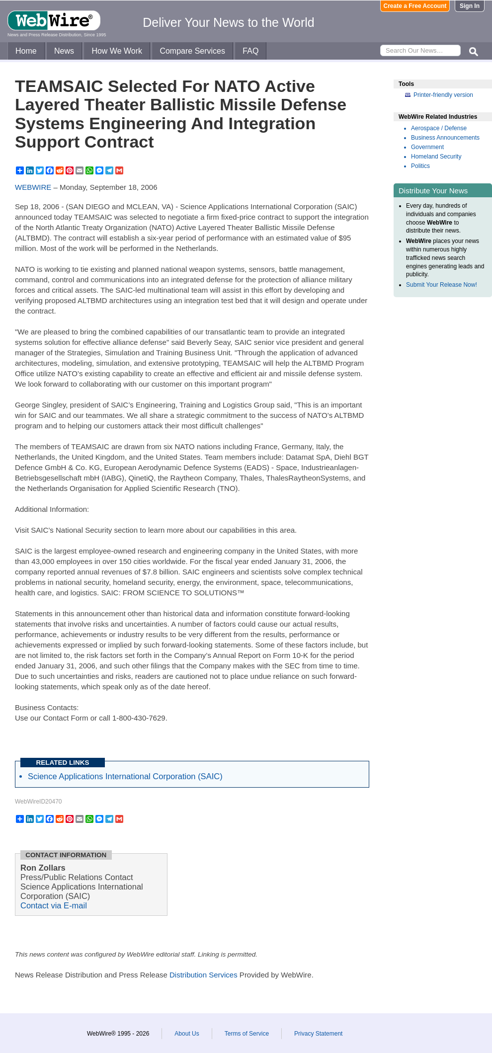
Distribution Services (203, 975)
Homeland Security (436, 156)
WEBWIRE (33, 187)
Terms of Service (247, 1033)
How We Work (116, 51)
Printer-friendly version (443, 94)
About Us (186, 1033)
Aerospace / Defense (439, 128)
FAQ (250, 51)
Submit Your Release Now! (441, 284)
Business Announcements (445, 137)
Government (427, 147)
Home (26, 51)
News (64, 51)
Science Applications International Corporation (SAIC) (125, 776)
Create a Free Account (415, 5)
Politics (420, 165)
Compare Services (192, 51)
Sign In (470, 5)
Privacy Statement (318, 1033)
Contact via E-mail (53, 905)
